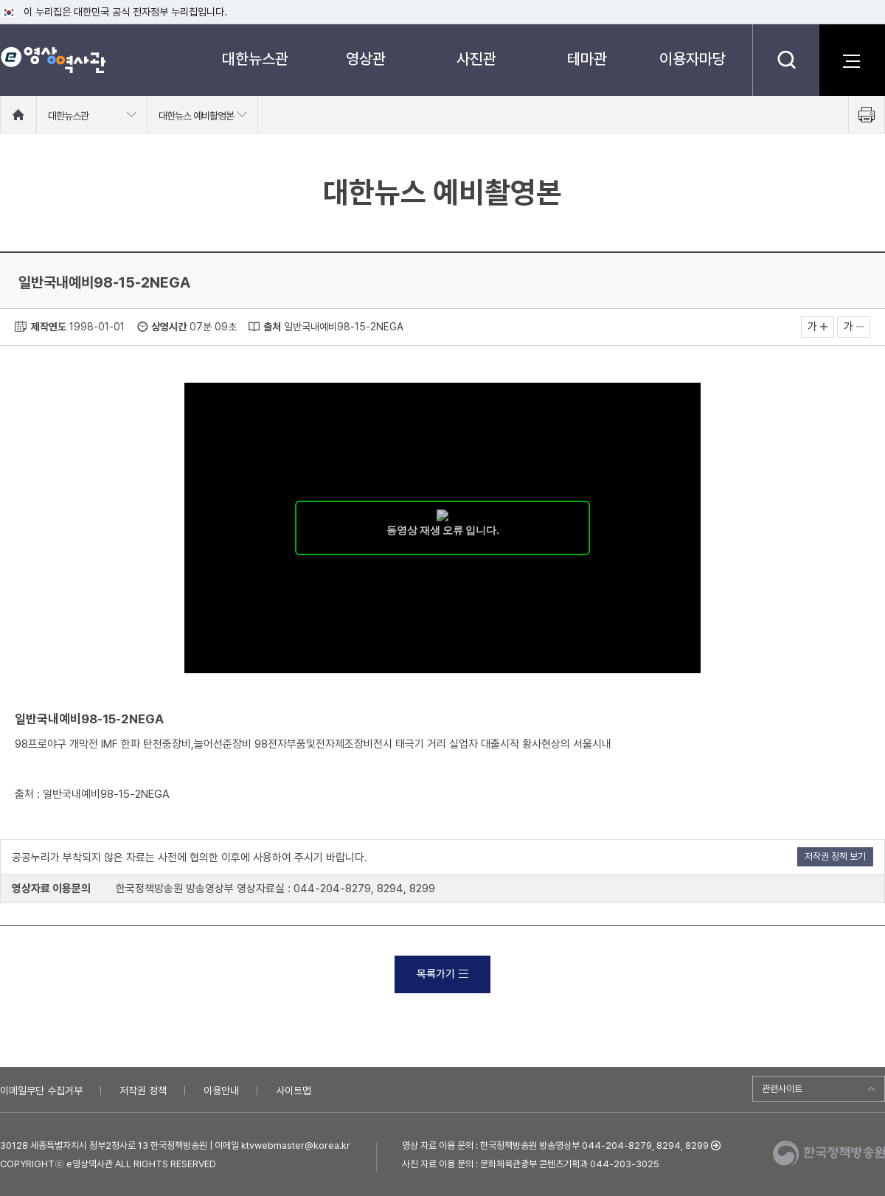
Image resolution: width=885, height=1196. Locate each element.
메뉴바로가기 (0, 0)
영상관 (366, 58)
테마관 (587, 58)
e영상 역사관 (52, 59)
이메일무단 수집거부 (41, 1090)
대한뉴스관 (255, 58)
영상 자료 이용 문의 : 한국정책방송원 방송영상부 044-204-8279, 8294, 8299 (555, 1145)
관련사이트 (782, 1088)
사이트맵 (293, 1090)
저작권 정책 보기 (835, 856)
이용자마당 (692, 58)
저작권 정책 (143, 1090)
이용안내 (221, 1090)
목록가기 (442, 974)
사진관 (476, 58)
